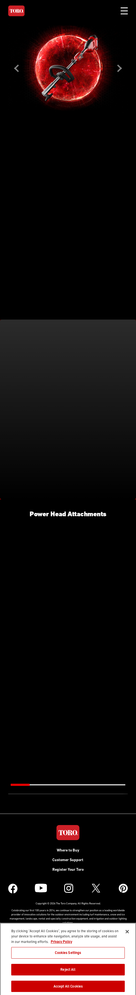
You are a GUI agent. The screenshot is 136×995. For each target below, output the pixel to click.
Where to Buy (68, 850)
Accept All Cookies (68, 987)
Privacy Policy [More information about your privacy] (61, 943)
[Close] (127, 933)
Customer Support (67, 860)
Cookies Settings (68, 954)
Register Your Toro (68, 869)
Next (119, 68)
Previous (16, 68)
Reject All (67, 971)
